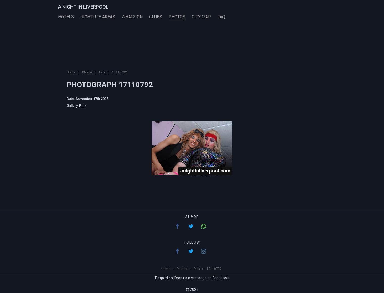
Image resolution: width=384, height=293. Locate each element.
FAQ (221, 16)
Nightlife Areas (97, 16)
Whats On (132, 16)
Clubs (155, 16)
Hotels (66, 16)
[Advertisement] (192, 50)
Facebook (221, 278)
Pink (82, 106)
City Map (201, 16)
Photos (177, 16)
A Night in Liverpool (83, 7)
